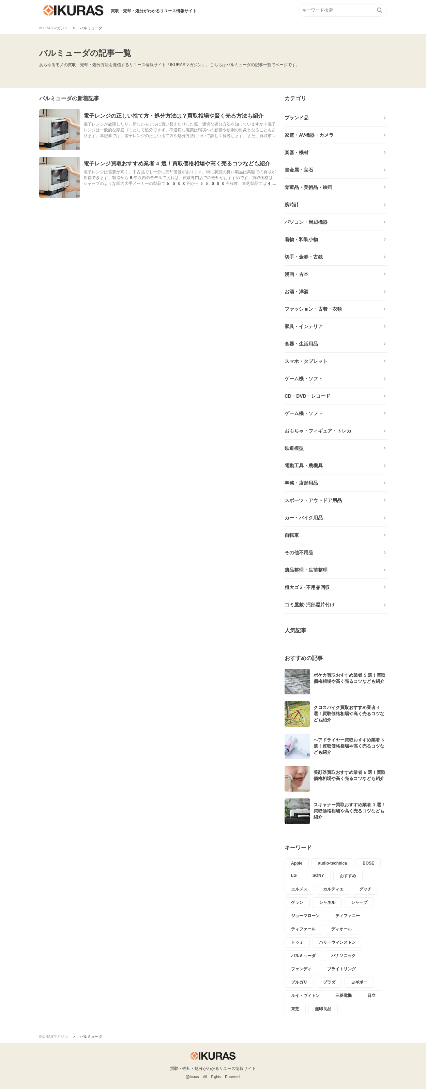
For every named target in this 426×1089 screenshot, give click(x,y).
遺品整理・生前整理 (306, 570)
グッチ (365, 889)
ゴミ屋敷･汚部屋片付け (310, 604)
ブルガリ (299, 982)
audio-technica (332, 863)
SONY (318, 875)
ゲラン (297, 902)
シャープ (359, 902)
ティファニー (347, 915)
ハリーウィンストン (337, 942)
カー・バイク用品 (304, 517)
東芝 (295, 1008)
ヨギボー (359, 982)
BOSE (368, 863)
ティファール (303, 929)
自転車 (292, 535)
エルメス (299, 889)
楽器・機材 (296, 152)
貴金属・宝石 (299, 170)
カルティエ (333, 889)
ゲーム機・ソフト (304, 378)
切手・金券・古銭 (304, 257)
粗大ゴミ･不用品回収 (307, 587)
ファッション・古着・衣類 (313, 309)
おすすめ (348, 875)
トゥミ (297, 942)
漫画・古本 (296, 274)
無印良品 (323, 1008)
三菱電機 (343, 995)
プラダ (329, 982)
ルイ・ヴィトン (305, 995)
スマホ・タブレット (306, 361)
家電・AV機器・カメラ (309, 135)
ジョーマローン (305, 915)
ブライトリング (341, 969)
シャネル (327, 902)
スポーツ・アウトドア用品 (313, 500)
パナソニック (343, 955)
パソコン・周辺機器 (306, 222)
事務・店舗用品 (301, 483)
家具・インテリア (304, 326)
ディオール (341, 929)
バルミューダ (303, 955)
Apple (296, 863)
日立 (371, 995)
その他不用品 (299, 552)
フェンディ (301, 969)
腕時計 (292, 204)
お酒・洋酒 (296, 291)
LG (294, 875)
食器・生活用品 (301, 344)
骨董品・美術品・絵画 (308, 187)
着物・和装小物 (301, 239)
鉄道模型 (294, 448)
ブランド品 (296, 117)
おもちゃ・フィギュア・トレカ (318, 430)
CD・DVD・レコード (307, 396)
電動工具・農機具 (304, 465)
